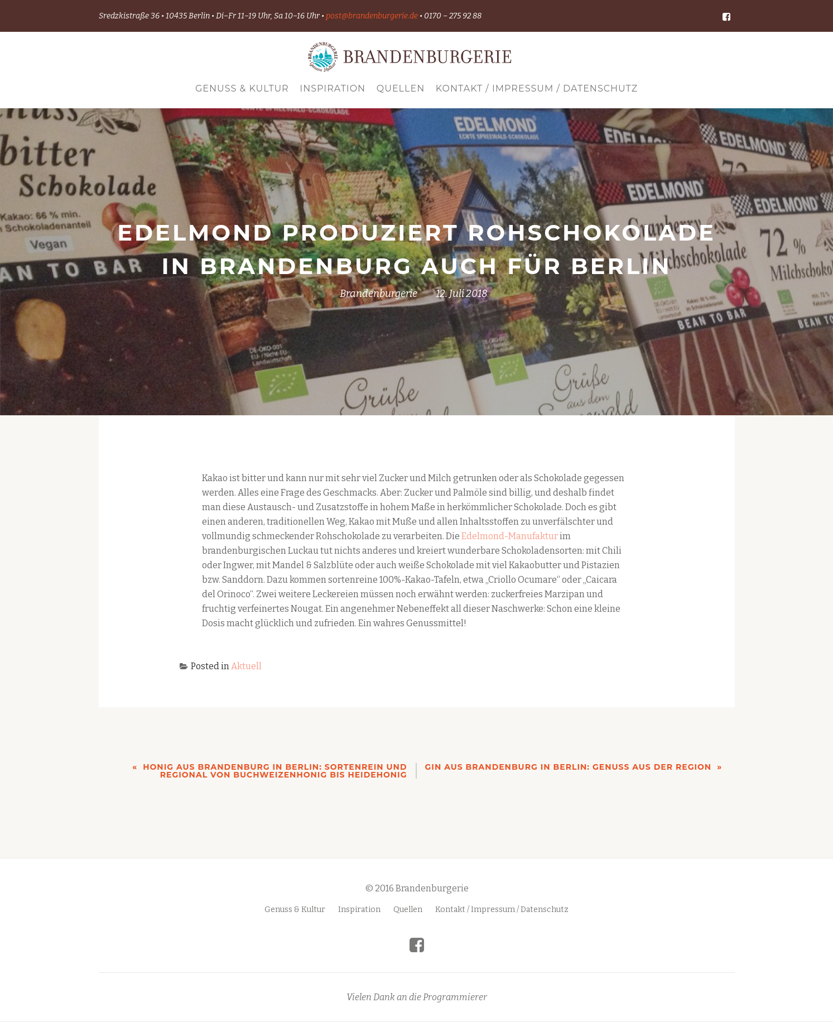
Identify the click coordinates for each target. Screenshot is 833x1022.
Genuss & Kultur (242, 88)
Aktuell (246, 666)
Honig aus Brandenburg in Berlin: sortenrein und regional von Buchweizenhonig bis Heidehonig (275, 771)
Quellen (401, 88)
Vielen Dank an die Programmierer (416, 973)
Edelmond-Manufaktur (509, 536)
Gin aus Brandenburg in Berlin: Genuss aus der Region (568, 767)
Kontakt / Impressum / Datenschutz (537, 88)
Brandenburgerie (378, 293)
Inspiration (332, 88)
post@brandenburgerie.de (372, 16)
